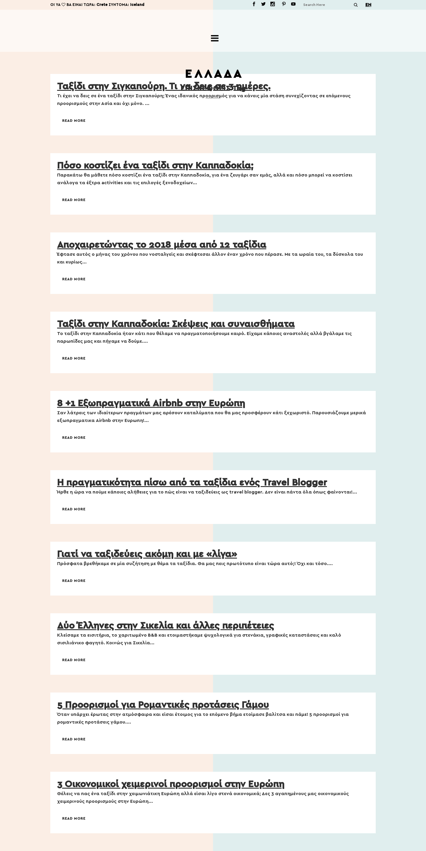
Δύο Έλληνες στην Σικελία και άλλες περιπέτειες (165, 625)
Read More (73, 120)
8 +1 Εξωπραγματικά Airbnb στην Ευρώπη (151, 403)
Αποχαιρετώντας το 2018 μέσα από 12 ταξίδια (161, 245)
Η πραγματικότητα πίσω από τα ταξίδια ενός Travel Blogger (192, 482)
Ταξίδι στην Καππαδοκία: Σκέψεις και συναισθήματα (176, 324)
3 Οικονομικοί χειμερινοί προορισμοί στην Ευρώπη (170, 784)
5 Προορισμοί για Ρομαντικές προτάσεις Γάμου (163, 705)
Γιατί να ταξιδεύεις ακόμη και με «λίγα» (147, 554)
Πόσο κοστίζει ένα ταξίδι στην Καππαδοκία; (155, 165)
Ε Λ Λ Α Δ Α (213, 74)
